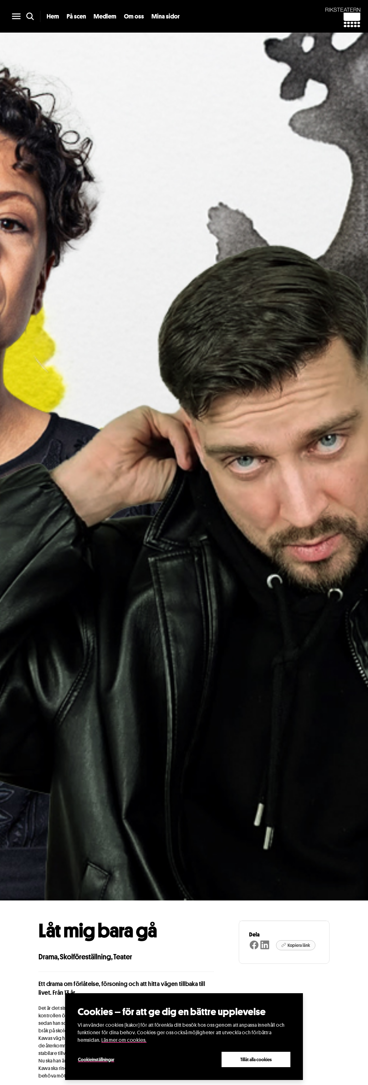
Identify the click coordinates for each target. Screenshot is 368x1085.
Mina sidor (165, 16)
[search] (30, 16)
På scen (76, 16)
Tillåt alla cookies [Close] (256, 1059)
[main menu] (16, 16)
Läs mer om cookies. (123, 1040)
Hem (53, 16)
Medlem (105, 16)
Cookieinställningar (96, 1059)
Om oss (134, 16)
